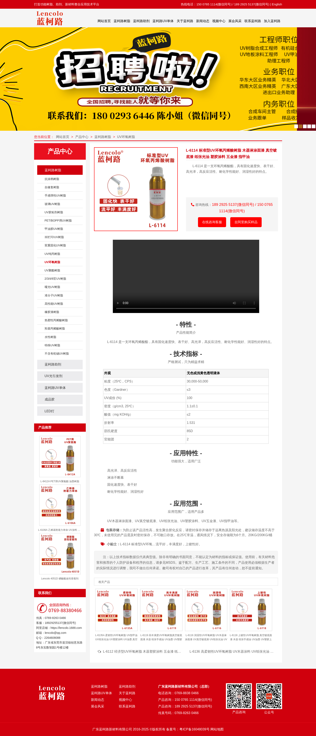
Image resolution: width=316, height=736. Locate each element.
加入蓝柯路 (272, 21)
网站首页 (104, 21)
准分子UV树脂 (54, 295)
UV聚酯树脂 (52, 270)
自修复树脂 (52, 187)
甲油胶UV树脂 (54, 228)
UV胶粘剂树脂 (54, 212)
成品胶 (50, 399)
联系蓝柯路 (252, 21)
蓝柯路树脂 (122, 21)
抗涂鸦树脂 (52, 179)
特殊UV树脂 (52, 345)
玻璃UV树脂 (52, 204)
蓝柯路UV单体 (163, 21)
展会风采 (235, 21)
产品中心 (81, 137)
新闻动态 (202, 21)
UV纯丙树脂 (52, 253)
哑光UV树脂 (52, 287)
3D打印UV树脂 (54, 237)
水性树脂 (50, 337)
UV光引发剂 (53, 376)
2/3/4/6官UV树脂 (55, 278)
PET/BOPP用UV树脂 (58, 220)
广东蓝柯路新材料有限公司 (112, 729)
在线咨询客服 (212, 222)
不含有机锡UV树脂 (57, 353)
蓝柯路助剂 (141, 21)
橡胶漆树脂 (52, 312)
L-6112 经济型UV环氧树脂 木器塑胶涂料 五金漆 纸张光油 (145, 651)
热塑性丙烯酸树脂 (56, 320)
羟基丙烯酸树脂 (55, 328)
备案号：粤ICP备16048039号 (188, 729)
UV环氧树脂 (126, 137)
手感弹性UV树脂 (55, 195)
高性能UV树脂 (54, 303)
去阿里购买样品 (246, 222)
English (277, 4)
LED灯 (49, 411)
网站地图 (217, 729)
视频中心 (218, 21)
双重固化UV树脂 (55, 245)
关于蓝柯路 (185, 21)
